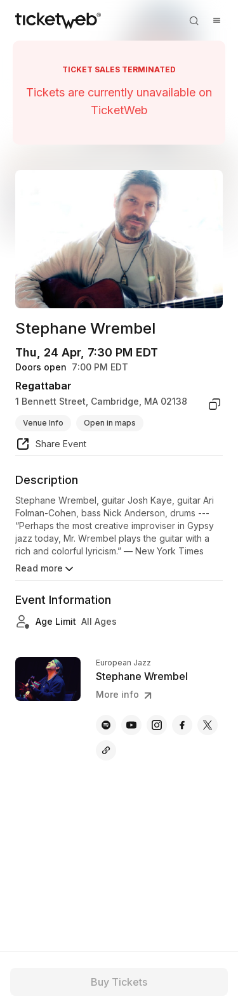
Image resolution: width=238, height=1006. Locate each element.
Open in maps (110, 423)
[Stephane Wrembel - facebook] (182, 725)
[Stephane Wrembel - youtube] (131, 725)
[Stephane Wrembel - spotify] (106, 725)
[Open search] (193, 20)
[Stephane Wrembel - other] (106, 750)
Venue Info (43, 423)
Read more (45, 569)
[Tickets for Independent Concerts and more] (58, 20)
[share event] (50, 445)
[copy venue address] (214, 404)
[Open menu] (216, 20)
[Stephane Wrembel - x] (207, 725)
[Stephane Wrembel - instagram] (157, 725)
